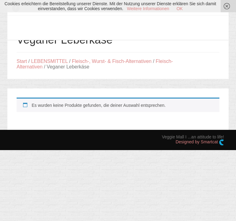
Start (22, 61)
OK (179, 8)
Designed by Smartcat (199, 142)
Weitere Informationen (148, 8)
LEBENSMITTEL (49, 61)
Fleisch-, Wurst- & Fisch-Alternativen (111, 61)
